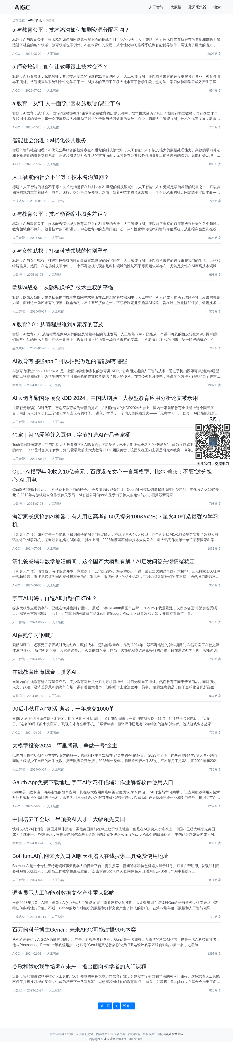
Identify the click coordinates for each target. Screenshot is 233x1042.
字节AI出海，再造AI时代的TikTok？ (54, 598)
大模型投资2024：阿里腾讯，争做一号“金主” (65, 745)
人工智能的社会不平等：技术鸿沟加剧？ (60, 177)
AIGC (16, 53)
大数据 (175, 7)
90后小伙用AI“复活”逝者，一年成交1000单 (63, 709)
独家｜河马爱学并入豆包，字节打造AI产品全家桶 (71, 435)
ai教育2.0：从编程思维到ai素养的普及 (58, 324)
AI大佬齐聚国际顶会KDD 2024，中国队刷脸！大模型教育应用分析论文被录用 (105, 398)
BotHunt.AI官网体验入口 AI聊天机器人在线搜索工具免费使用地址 (90, 856)
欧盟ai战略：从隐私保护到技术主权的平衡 (62, 287)
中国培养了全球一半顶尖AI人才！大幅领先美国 (68, 819)
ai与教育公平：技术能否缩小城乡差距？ (60, 214)
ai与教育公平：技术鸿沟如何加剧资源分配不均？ (70, 30)
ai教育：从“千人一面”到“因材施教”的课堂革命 (66, 103)
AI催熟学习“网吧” (32, 635)
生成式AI (18, 201)
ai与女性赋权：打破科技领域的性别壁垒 (60, 251)
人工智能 (156, 7)
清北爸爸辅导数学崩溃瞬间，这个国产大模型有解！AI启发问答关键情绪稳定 (103, 561)
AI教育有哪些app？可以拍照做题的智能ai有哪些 (69, 361)
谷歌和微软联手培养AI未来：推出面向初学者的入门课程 (79, 966)
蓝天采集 (109, 1039)
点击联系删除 (174, 1034)
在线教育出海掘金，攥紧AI (44, 672)
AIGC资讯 (35, 20)
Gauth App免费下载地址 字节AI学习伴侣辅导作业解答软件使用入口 (92, 782)
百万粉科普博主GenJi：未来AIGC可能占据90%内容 (74, 930)
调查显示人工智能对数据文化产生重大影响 (63, 893)
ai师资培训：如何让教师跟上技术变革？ (60, 67)
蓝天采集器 (197, 7)
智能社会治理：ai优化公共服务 (49, 140)
